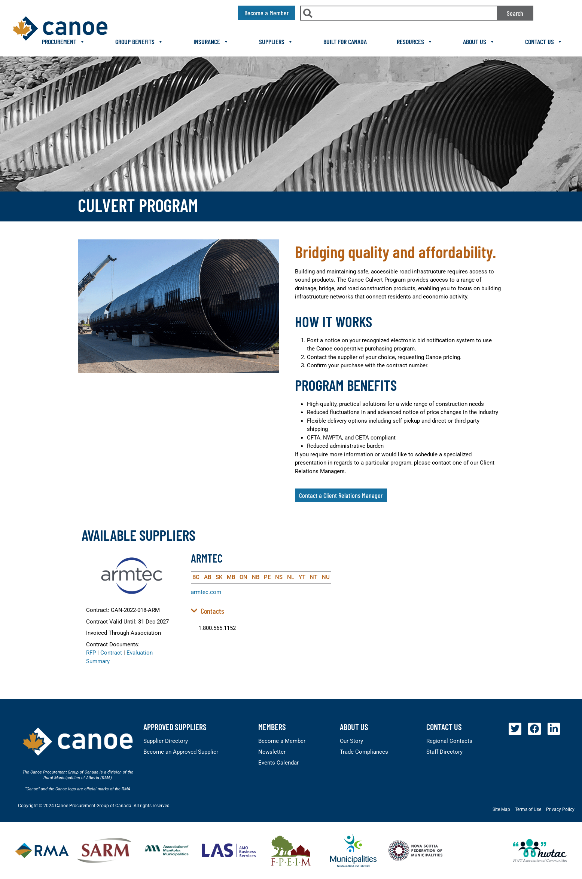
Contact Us (544, 41)
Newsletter (272, 751)
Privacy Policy (560, 809)
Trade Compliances (364, 751)
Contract (111, 652)
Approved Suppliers (175, 727)
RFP (91, 652)
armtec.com (206, 592)
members (272, 727)
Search (515, 13)
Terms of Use (528, 809)
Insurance (211, 41)
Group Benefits (139, 41)
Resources (415, 41)
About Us (479, 41)
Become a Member (281, 741)
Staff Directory (444, 751)
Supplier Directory (165, 741)
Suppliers (276, 41)
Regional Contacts (449, 741)
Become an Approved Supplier (180, 751)
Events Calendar (278, 762)
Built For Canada (345, 41)
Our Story (351, 741)
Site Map (501, 809)
